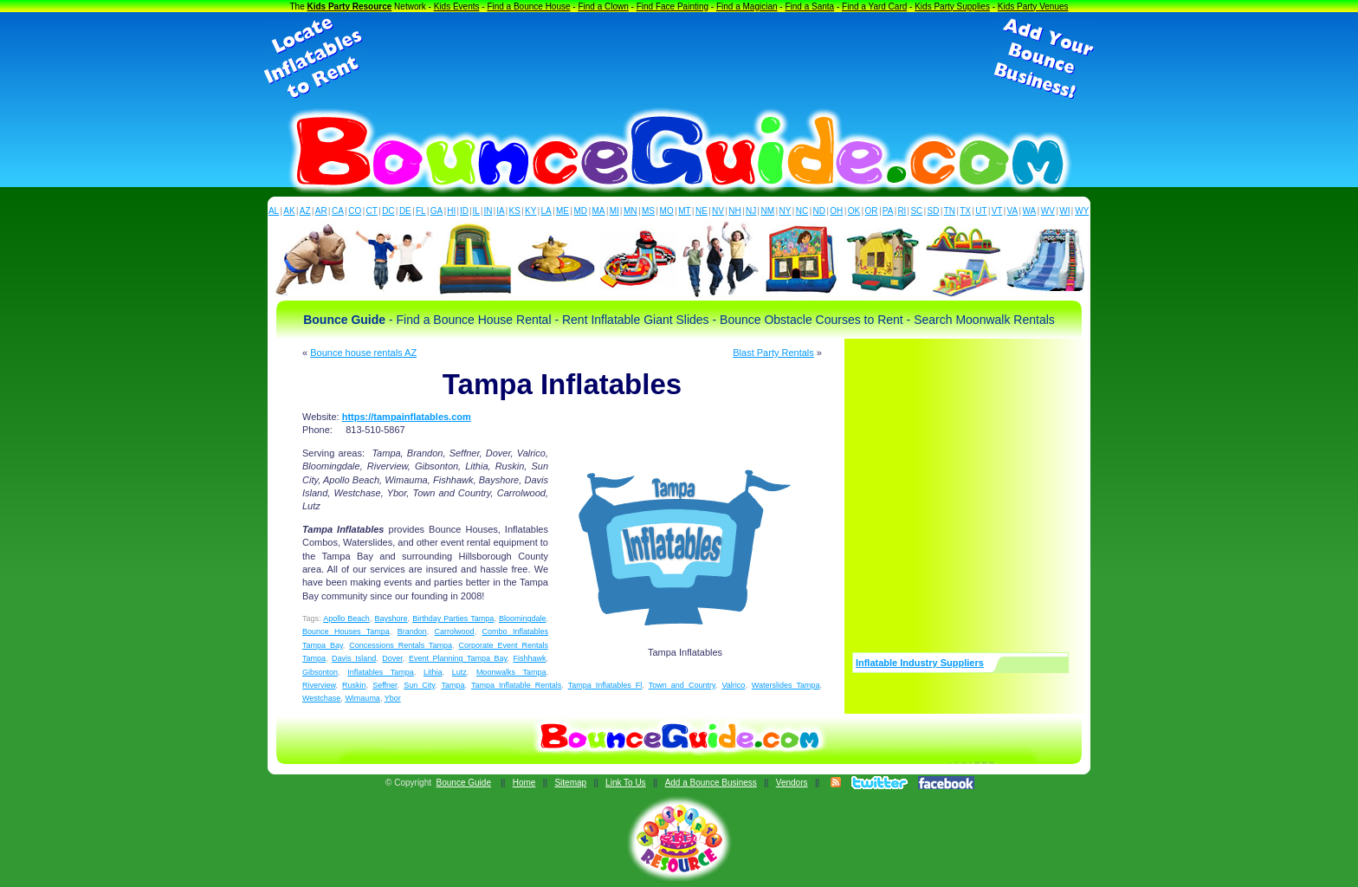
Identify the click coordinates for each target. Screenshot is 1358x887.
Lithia (433, 672)
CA (338, 211)
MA (598, 211)
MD (581, 211)
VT (997, 211)
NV (718, 211)
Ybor (393, 698)
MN (630, 211)
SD (934, 211)
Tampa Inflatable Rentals (516, 685)
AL (273, 211)
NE (701, 211)
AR (321, 211)
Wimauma (362, 698)
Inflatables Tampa (380, 672)
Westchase (321, 698)
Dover (392, 658)
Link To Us (625, 782)
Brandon (412, 631)
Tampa (453, 685)
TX (965, 211)
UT (980, 211)
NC (802, 211)
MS (648, 211)
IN (487, 211)
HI (451, 211)
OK (854, 211)
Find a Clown (603, 6)
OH (836, 211)
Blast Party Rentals (773, 352)
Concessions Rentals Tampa (400, 645)
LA (546, 211)
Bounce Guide (463, 782)
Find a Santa (809, 6)
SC (916, 211)
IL (476, 211)
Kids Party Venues (1033, 6)
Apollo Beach (346, 618)
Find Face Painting (672, 6)
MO (667, 211)
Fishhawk (529, 658)
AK (288, 211)
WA (1030, 211)
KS (515, 211)
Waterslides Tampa (786, 685)
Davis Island (354, 658)
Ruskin (354, 685)
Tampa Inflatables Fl (605, 685)
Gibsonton (320, 672)
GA (436, 211)
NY (785, 211)
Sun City (419, 685)
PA (888, 211)
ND (819, 211)
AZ (305, 211)
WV (1048, 211)
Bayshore (390, 618)
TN (949, 211)
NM (768, 211)
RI (901, 211)
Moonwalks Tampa (511, 672)
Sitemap (570, 782)
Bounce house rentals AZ (363, 352)
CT (372, 211)
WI (1064, 211)
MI (614, 211)
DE (405, 211)
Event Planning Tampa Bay (458, 658)
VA (1012, 211)
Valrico (733, 685)
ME (562, 211)
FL (421, 211)
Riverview (319, 685)
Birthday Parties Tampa (453, 618)
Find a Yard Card (874, 6)
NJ (751, 211)
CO (354, 211)
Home (524, 782)
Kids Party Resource (349, 6)
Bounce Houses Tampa (346, 631)
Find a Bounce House (528, 6)
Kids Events (457, 6)
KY (530, 211)
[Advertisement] (679, 59)
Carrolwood (455, 631)
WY (1082, 211)
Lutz (459, 672)
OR (871, 211)
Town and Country (682, 685)
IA (500, 211)
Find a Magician (747, 6)
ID (464, 211)
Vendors (792, 782)
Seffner (384, 685)
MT (684, 211)
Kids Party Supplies (952, 6)
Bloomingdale (522, 618)
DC (388, 211)
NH (734, 211)
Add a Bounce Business (711, 782)
